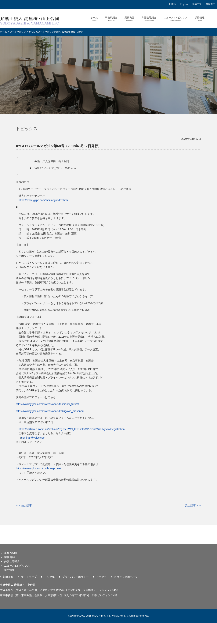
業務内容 (129, 19)
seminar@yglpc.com (33, 437)
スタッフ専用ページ (126, 576)
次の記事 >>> (193, 505)
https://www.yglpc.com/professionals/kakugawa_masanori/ (50, 411)
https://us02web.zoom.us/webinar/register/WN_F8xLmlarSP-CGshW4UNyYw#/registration (72, 429)
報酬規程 (8, 576)
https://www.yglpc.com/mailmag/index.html (43, 200)
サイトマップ (29, 576)
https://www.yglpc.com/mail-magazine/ (38, 468)
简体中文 (196, 4)
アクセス (101, 576)
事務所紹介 (111, 19)
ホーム (94, 19)
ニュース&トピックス (175, 19)
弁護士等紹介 (149, 19)
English (184, 4)
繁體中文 (210, 4)
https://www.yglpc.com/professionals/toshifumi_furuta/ (47, 404)
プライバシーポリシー (75, 576)
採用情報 (199, 19)
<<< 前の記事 (24, 505)
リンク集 (49, 576)
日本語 (172, 4)
